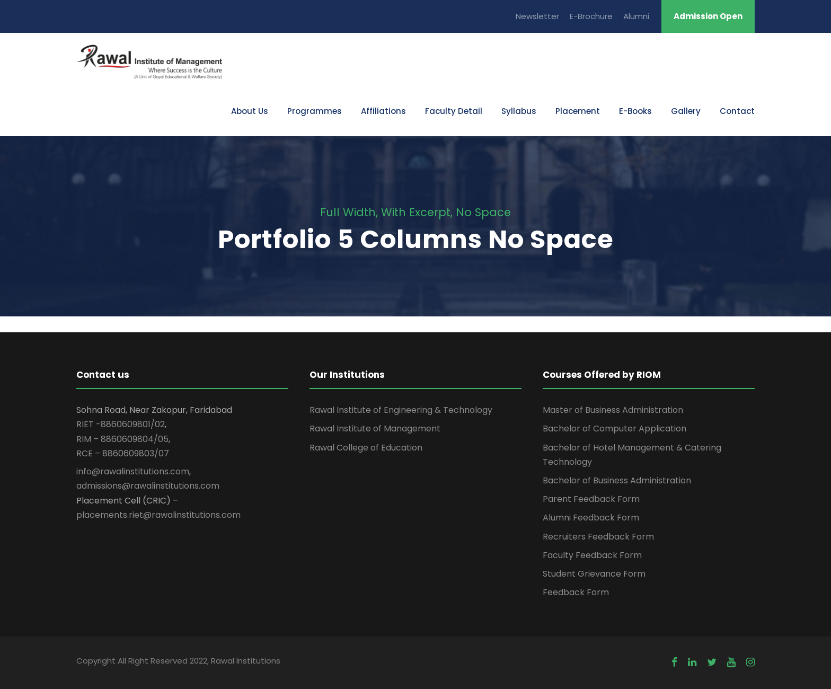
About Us (249, 111)
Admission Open (708, 16)
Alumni (636, 16)
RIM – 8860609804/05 (122, 439)
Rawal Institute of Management (375, 428)
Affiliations (383, 111)
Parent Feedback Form (591, 499)
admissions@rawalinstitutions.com (147, 486)
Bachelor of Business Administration (617, 480)
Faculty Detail (453, 111)
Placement (577, 111)
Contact (737, 111)
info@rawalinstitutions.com (132, 471)
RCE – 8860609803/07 (122, 453)
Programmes (314, 111)
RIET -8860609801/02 (120, 424)
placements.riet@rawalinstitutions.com (158, 515)
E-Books (635, 111)
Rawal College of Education (366, 447)
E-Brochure (591, 16)
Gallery (686, 111)
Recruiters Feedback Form (598, 537)
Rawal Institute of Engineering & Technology (401, 410)
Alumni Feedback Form (591, 517)
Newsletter (537, 16)
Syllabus (518, 111)
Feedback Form (576, 592)
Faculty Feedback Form (592, 555)
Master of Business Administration (613, 410)
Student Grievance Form (594, 574)
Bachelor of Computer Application (614, 428)
